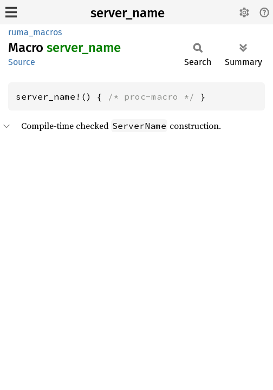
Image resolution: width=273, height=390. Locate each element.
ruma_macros (35, 32)
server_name (127, 13)
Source (21, 62)
